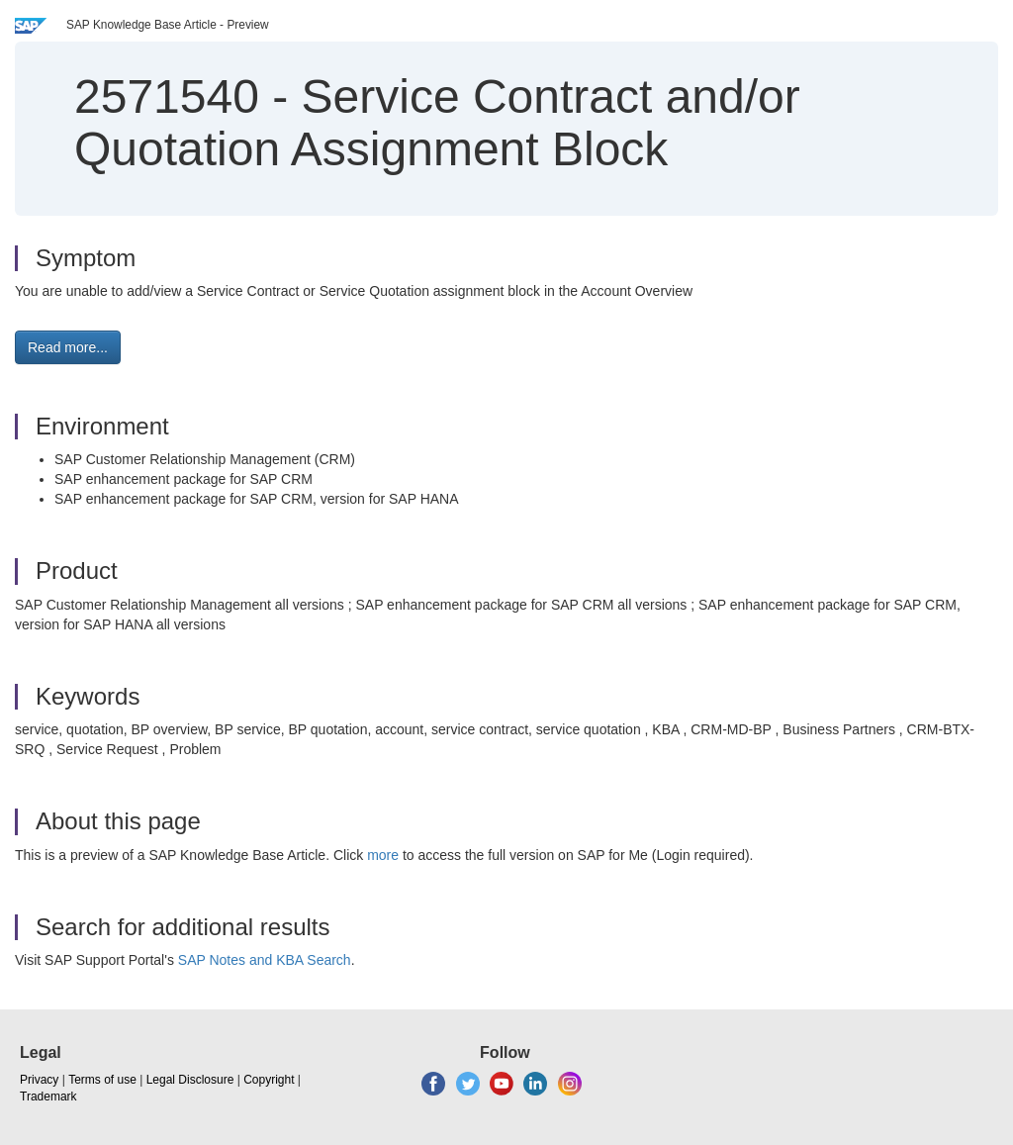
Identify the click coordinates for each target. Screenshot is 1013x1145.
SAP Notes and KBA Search (264, 960)
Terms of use (102, 1080)
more (383, 855)
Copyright (268, 1080)
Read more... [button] (68, 347)
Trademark (48, 1096)
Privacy (39, 1080)
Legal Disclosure (190, 1080)
